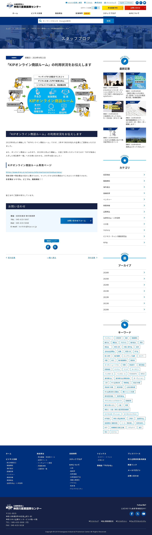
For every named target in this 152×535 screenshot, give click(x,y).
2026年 (106, 272)
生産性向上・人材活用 (111, 218)
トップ (8, 28)
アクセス (89, 2)
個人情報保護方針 (108, 521)
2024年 (106, 285)
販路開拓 (106, 181)
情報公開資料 (75, 480)
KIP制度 (107, 418)
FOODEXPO (133, 374)
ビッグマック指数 (129, 356)
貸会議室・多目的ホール (46, 457)
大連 (119, 405)
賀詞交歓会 (120, 396)
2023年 (106, 291)
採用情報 (73, 474)
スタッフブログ (109, 13)
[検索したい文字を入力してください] (70, 21)
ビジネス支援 (36, 13)
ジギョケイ (131, 427)
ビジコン (114, 432)
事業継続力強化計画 (117, 427)
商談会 (115, 342)
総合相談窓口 (11, 463)
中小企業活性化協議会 (112, 392)
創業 (119, 351)
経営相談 (106, 174)
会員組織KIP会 (75, 477)
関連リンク (132, 465)
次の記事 (92, 257)
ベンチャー (107, 199)
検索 (109, 20)
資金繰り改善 (109, 387)
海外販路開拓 (122, 360)
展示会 (107, 342)
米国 (106, 360)
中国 (126, 405)
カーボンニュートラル (112, 365)
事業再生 (126, 383)
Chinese (129, 3)
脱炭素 (133, 360)
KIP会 (105, 242)
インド (126, 369)
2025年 (106, 279)
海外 (126, 338)
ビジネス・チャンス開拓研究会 (115, 236)
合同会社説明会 (110, 351)
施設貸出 (58, 13)
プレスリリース (134, 454)
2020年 (106, 309)
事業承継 (106, 205)
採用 (137, 347)
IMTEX (143, 374)
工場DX (131, 418)
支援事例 (83, 13)
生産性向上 (140, 418)
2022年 (106, 297)
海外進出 (106, 187)
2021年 (106, 303)
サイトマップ (111, 2)
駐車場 (99, 2)
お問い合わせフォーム (76, 220)
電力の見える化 (110, 405)
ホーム (15, 13)
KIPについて (134, 13)
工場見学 (118, 338)
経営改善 (120, 387)
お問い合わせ (135, 8)
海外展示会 (108, 378)
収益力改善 (136, 383)
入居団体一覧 (42, 469)
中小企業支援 (115, 383)
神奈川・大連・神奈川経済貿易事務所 (117, 409)
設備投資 (106, 193)
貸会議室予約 (113, 8)
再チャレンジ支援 (128, 392)
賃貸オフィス (42, 460)
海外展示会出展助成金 (123, 378)
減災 (140, 427)
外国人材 (128, 351)
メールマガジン (134, 470)
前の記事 (10, 257)
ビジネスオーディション (112, 414)
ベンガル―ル (121, 374)
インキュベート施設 (45, 463)
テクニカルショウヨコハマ (113, 401)
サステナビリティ (76, 489)
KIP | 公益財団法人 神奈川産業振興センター (24, 5)
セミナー (142, 356)
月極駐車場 (42, 466)
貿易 (141, 342)
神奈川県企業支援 (119, 418)
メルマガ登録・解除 (75, 2)
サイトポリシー (122, 521)
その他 (105, 224)
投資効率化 (139, 423)
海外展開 (117, 356)
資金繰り (132, 365)
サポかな (106, 230)
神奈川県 (117, 347)
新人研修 (107, 356)
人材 (106, 383)
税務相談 (107, 369)
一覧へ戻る (51, 257)
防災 (106, 432)
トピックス (101, 454)
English (122, 3)
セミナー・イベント (105, 457)
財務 (124, 365)
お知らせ (101, 460)
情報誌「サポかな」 (105, 465)
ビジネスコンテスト (130, 414)
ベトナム (117, 369)
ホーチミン (135, 369)
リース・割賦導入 (127, 423)
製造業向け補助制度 (111, 423)
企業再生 (106, 211)
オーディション (138, 378)
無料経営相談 (109, 396)
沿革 (71, 468)
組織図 (72, 471)
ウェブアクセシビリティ (138, 521)
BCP (106, 427)
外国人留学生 (128, 347)
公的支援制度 (130, 387)
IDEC (112, 360)
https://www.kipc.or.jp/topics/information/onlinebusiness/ (34, 172)
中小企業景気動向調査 (137, 459)
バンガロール (109, 374)
